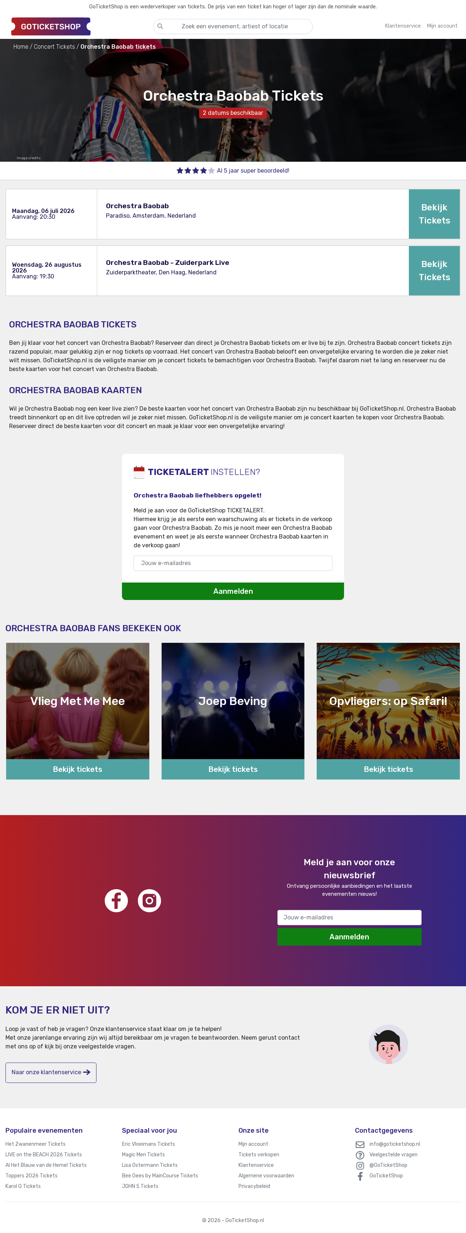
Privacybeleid (254, 1186)
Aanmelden (233, 591)
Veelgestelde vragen (394, 1155)
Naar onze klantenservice (51, 1072)
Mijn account (253, 1144)
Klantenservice (256, 1165)
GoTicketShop (386, 1176)
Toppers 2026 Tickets (31, 1176)
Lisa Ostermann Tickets (150, 1165)
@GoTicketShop (388, 1165)
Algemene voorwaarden (266, 1176)
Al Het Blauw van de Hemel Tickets (46, 1165)
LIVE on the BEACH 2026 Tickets (43, 1155)
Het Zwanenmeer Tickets (35, 1144)
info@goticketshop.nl (395, 1144)
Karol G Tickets (23, 1186)
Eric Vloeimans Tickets (148, 1144)
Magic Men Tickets (143, 1155)
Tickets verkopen (258, 1155)
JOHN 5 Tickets (140, 1186)
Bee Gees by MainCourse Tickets (160, 1176)
